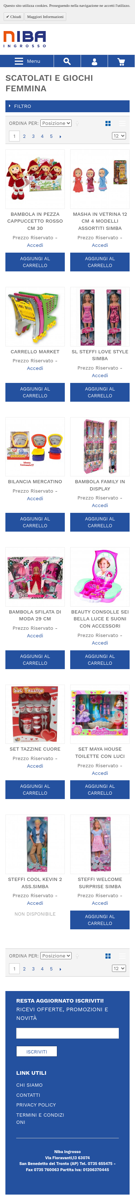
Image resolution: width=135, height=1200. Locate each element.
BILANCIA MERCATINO (35, 481)
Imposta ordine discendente (78, 123)
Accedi (35, 245)
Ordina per (23, 123)
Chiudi (15, 16)
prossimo (60, 136)
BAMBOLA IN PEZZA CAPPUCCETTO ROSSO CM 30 (35, 221)
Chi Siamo (29, 1085)
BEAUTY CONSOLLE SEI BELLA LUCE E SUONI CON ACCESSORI (100, 619)
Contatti (28, 1095)
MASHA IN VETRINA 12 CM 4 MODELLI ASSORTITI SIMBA (100, 221)
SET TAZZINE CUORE (35, 749)
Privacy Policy (36, 1105)
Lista (120, 123)
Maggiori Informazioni (45, 16)
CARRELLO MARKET (34, 351)
